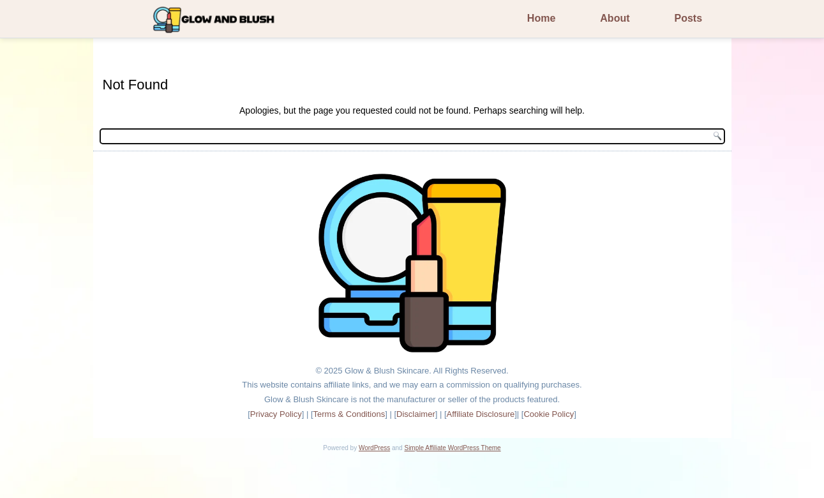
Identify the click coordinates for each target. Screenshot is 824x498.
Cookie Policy (548, 414)
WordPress (374, 447)
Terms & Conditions (349, 414)
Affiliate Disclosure (481, 414)
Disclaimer (415, 414)
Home (541, 18)
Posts (689, 18)
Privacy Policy (276, 414)
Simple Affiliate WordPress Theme (452, 447)
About (614, 18)
